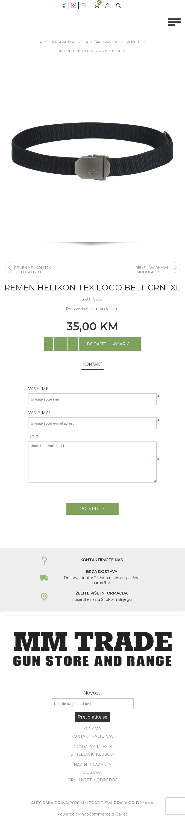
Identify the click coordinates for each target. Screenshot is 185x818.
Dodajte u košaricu (110, 344)
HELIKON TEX (104, 309)
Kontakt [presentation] (92, 364)
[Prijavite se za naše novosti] (93, 703)
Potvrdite (92, 508)
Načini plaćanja (92, 764)
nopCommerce (96, 814)
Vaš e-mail (40, 412)
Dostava (92, 772)
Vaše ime (38, 388)
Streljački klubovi (92, 754)
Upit (33, 436)
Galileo (122, 814)
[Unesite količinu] (61, 344)
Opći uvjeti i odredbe (92, 780)
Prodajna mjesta (92, 746)
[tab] (92, 364)
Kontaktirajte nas (92, 736)
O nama (92, 728)
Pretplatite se (92, 717)
